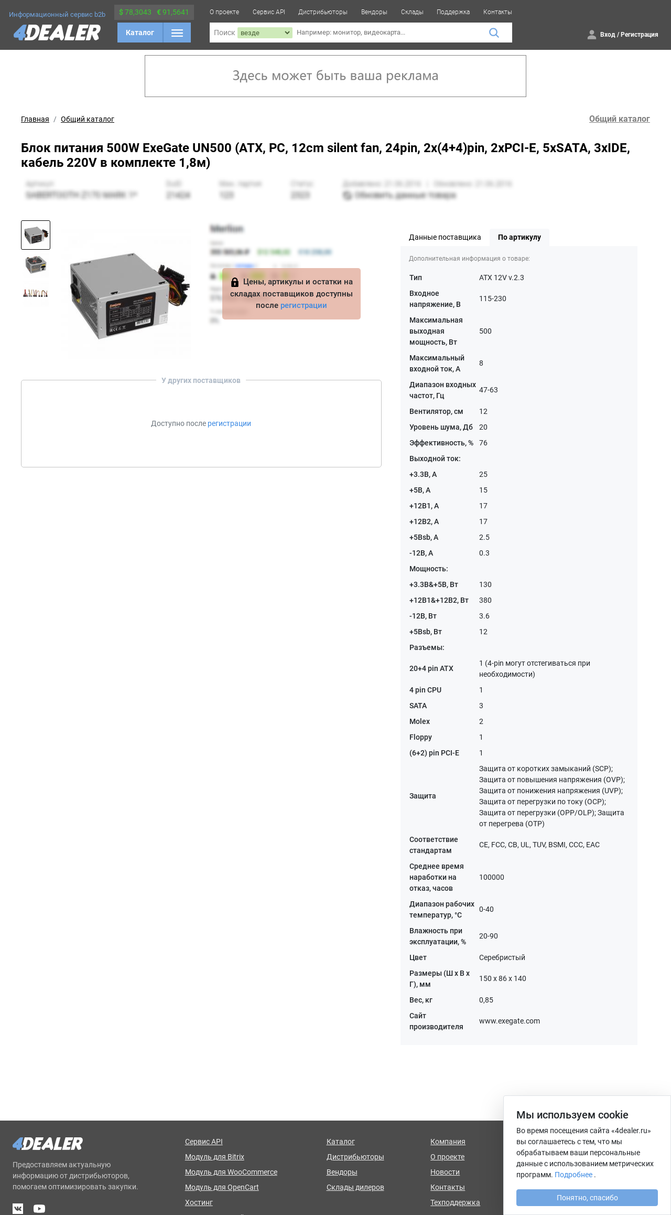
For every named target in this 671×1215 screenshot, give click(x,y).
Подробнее (573, 1174)
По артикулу (519, 237)
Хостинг (199, 1202)
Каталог (140, 32)
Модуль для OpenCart (222, 1187)
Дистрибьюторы (323, 12)
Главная (35, 119)
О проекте (224, 12)
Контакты (497, 12)
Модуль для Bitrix (214, 1157)
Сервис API (269, 12)
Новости (445, 1172)
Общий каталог (87, 119)
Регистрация (639, 34)
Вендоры (374, 12)
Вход (607, 34)
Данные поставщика (445, 237)
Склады (412, 12)
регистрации (303, 305)
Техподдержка (455, 1202)
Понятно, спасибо (587, 1197)
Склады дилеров (355, 1187)
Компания (448, 1141)
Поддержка (453, 12)
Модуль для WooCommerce (231, 1172)
